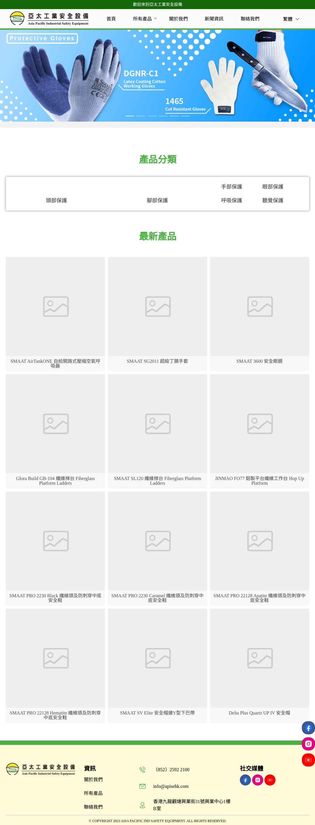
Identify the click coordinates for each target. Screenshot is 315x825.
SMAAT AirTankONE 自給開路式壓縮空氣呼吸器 (55, 363)
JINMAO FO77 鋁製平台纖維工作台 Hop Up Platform (259, 481)
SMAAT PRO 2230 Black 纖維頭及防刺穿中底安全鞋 (55, 598)
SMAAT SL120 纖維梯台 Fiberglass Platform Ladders (157, 481)
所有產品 (142, 18)
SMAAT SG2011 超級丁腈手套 (157, 361)
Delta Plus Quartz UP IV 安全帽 (259, 712)
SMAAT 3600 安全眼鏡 (259, 361)
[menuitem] (111, 19)
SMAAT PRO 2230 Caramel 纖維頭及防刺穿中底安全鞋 (157, 598)
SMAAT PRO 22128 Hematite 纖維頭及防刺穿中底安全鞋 (55, 715)
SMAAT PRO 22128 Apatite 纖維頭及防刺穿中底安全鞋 (260, 598)
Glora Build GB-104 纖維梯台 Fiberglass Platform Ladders (55, 481)
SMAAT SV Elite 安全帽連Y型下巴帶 (157, 712)
